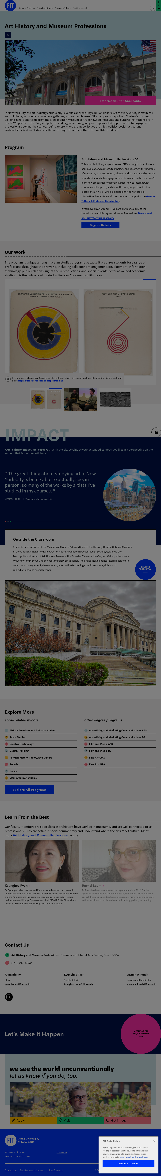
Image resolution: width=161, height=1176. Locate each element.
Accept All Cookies (128, 1163)
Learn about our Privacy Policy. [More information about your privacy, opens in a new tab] (134, 1156)
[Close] (154, 1141)
